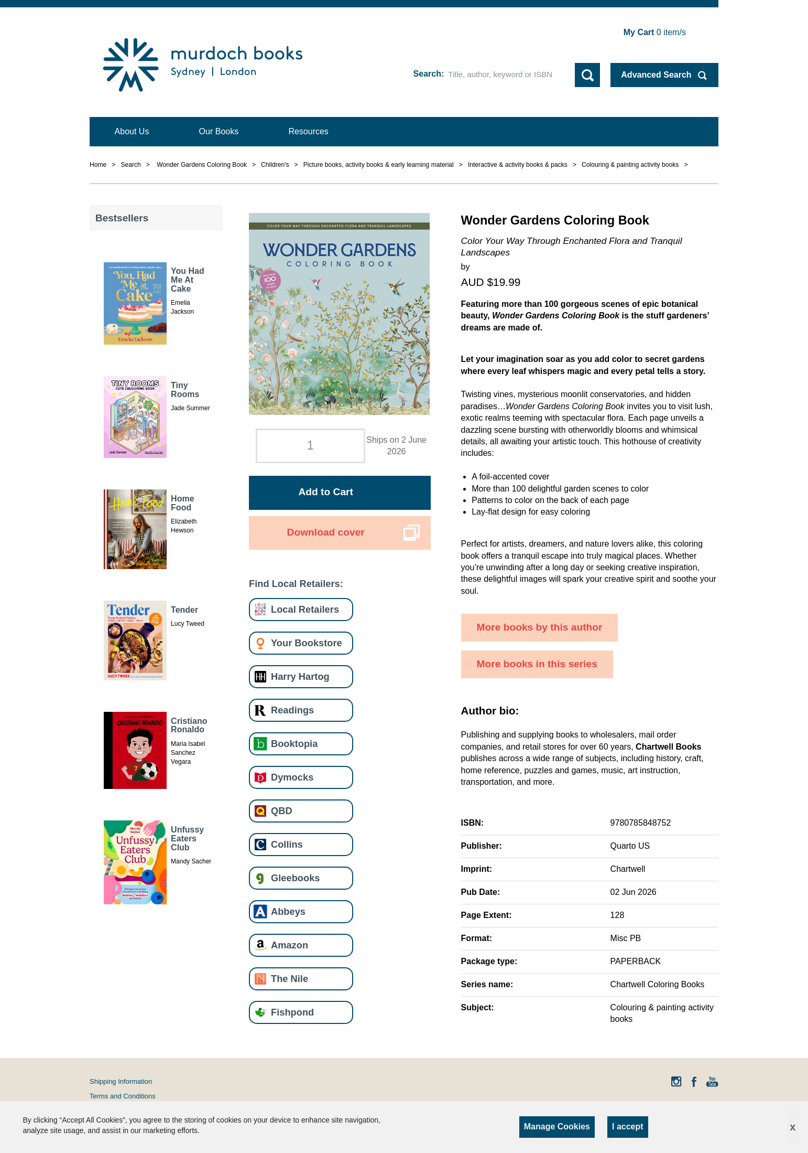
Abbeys (288, 911)
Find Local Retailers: (296, 583)
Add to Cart (325, 491)
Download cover (326, 532)
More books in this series (537, 663)
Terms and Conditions (123, 1096)
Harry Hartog (300, 676)
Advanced (656, 74)
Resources (308, 131)
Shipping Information (121, 1081)
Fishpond (292, 1012)
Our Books (219, 131)
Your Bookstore (306, 642)
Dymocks (292, 777)
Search (427, 73)
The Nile (289, 978)
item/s (655, 32)
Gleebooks (295, 877)
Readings (292, 710)
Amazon (289, 945)
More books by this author (540, 627)
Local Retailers (305, 609)
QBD (281, 810)
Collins (287, 844)
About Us (132, 131)
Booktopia (294, 743)
